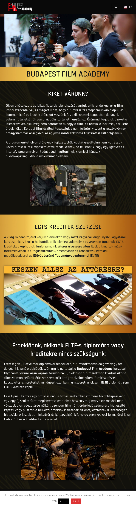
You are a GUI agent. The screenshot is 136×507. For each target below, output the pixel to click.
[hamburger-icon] (115, 7)
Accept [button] (63, 501)
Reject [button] (76, 501)
